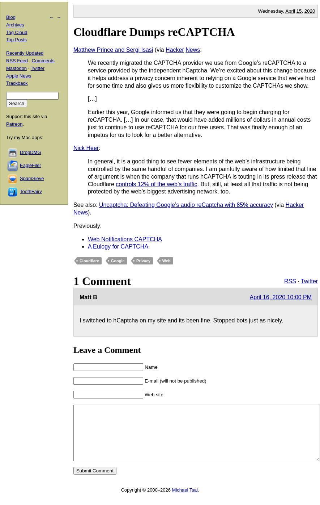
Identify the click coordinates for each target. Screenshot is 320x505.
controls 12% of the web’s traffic (156, 184)
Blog (11, 17)
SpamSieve (32, 178)
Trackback (16, 83)
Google (118, 261)
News (192, 50)
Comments (43, 60)
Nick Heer (86, 148)
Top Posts (16, 39)
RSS (290, 281)
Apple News (18, 76)
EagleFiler (30, 165)
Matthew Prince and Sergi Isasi (113, 50)
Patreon (14, 124)
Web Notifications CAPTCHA (125, 239)
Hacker (175, 50)
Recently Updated (24, 53)
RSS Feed (17, 60)
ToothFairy (31, 191)
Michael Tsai (185, 501)
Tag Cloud (16, 32)
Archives (15, 25)
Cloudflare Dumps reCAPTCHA (154, 31)
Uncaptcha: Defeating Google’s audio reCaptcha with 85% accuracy (186, 205)
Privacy (143, 261)
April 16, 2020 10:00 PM (280, 297)
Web (166, 261)
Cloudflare (89, 261)
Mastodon (16, 68)
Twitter (309, 281)
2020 (309, 11)
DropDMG (30, 152)
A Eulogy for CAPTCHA (118, 246)
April (290, 11)
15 (299, 11)
